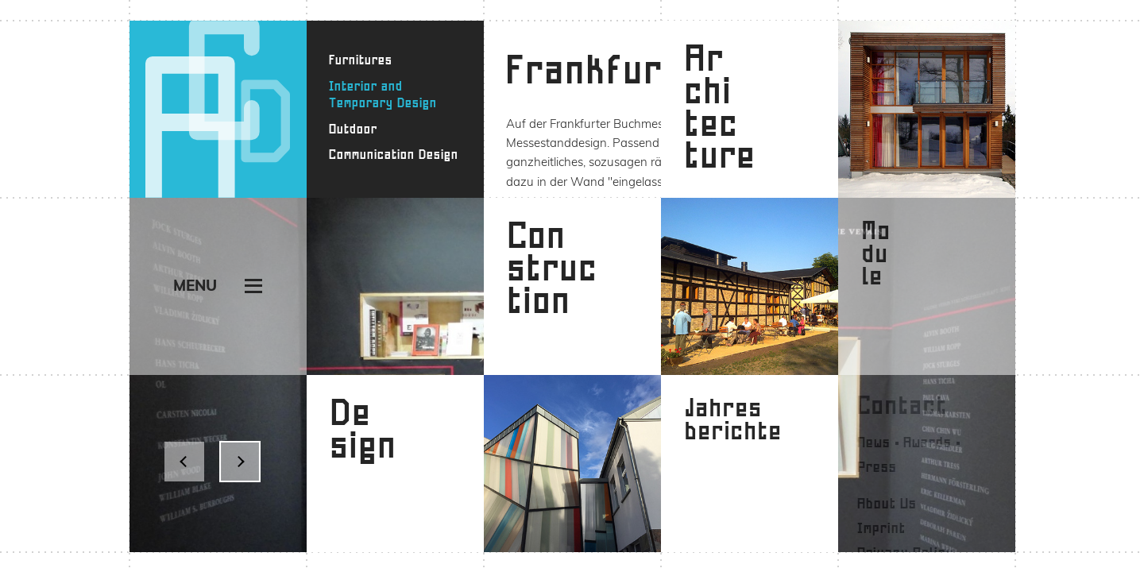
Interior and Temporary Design (383, 94)
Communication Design (393, 154)
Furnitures (360, 60)
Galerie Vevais (827, 123)
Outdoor (353, 129)
